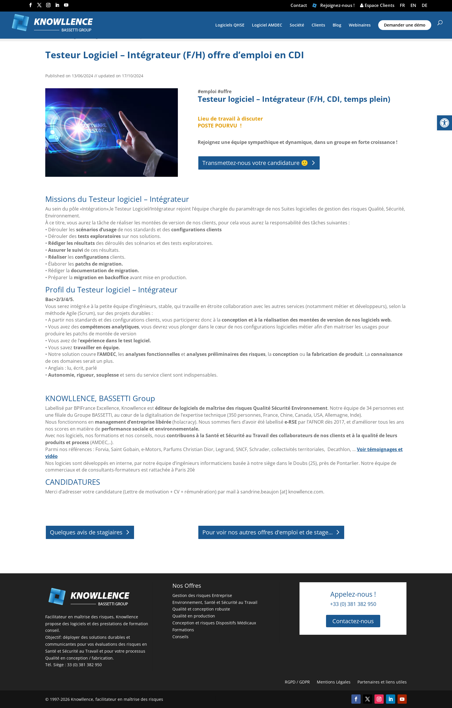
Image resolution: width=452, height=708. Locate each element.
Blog (337, 25)
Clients (318, 25)
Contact (299, 5)
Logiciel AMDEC (267, 25)
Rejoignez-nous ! (333, 6)
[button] (444, 122)
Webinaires (360, 25)
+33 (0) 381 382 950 (353, 603)
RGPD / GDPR (297, 682)
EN (413, 5)
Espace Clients (377, 5)
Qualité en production (193, 616)
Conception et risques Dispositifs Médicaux (214, 623)
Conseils (180, 636)
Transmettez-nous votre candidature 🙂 (255, 163)
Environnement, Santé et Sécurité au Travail (214, 602)
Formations (183, 629)
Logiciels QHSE (229, 25)
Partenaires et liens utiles (382, 682)
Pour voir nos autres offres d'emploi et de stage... (267, 532)
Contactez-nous (353, 621)
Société (297, 25)
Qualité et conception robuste (201, 609)
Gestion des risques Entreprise (202, 595)
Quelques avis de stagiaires (86, 532)
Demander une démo (404, 25)
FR (402, 5)
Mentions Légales (334, 682)
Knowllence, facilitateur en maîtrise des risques (117, 699)
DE (424, 5)
